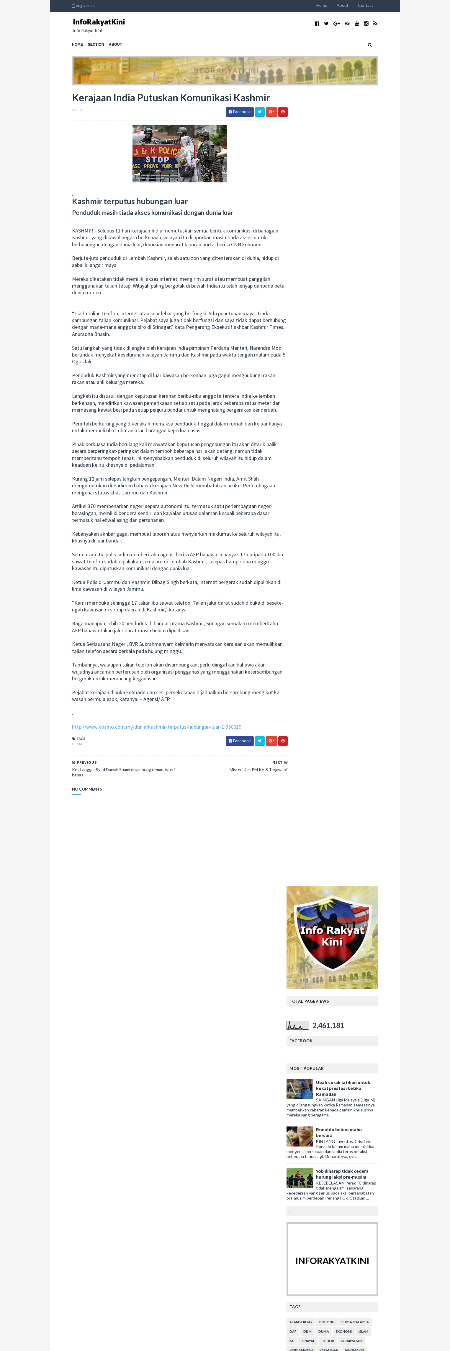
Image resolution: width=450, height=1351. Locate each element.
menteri (309, 574)
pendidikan (376, 574)
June (76, 1179)
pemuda (353, 574)
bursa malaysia (367, 527)
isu (304, 546)
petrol (335, 584)
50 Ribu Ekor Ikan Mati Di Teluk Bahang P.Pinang (114, 1116)
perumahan (312, 584)
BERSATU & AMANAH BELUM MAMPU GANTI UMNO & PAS (113, 1063)
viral (324, 603)
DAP (305, 537)
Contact (378, 5)
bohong (339, 527)
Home (334, 5)
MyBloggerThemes (170, 1343)
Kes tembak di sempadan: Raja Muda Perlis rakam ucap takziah (346, 980)
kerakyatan (363, 546)
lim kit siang (342, 565)
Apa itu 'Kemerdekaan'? (91, 1026)
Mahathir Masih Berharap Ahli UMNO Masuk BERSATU (110, 1052)
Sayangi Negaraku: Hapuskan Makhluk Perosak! (113, 1167)
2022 (71, 940)
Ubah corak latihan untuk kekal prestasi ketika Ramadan (355, 293)
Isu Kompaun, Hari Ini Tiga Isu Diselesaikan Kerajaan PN (344, 1147)
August (78, 976)
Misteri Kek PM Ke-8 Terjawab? (99, 1128)
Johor (340, 546)
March (77, 1185)
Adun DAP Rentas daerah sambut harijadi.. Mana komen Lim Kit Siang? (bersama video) (347, 1066)
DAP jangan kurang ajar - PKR (343, 1181)
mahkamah (370, 565)
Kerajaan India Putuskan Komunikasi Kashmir (111, 1134)
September (82, 971)
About (355, 5)
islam (376, 537)
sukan (348, 593)
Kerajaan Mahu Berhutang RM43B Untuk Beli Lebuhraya (111, 1097)
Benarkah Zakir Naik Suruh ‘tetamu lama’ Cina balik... (117, 1161)
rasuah (308, 593)
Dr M (320, 537)
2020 (71, 953)
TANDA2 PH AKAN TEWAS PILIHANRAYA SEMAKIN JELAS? (109, 997)
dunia (65, 764)
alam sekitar (313, 527)
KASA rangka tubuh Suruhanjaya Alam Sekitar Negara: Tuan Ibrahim (349, 1303)
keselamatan (313, 555)
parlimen (331, 574)
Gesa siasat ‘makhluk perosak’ (97, 1082)
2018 (71, 1203)
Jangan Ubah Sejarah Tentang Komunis (106, 1088)
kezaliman (341, 555)
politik (355, 584)
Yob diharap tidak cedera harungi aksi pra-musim (354, 379)
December (81, 965)
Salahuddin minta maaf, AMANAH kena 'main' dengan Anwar (347, 939)
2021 (71, 947)
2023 (71, 935)
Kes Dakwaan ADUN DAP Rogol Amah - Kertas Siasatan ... (113, 1108)
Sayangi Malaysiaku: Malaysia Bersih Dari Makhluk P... (115, 1041)
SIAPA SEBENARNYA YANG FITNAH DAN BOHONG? (109, 1018)
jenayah (321, 546)
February (79, 1192)
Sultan (367, 593)
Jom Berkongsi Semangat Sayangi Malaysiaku (111, 1032)
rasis (373, 584)
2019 (71, 958)
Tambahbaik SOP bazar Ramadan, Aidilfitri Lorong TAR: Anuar (348, 1261)
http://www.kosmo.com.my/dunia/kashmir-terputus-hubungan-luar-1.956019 (144, 747)
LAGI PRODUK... (186, 1022)
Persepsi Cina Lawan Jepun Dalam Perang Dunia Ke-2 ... (114, 1154)
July (75, 1174)
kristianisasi (313, 565)
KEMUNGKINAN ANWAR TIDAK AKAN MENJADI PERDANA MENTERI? (116, 1007)
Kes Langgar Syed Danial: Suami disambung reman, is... (116, 1143)
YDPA (340, 603)
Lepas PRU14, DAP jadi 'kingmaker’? (102, 1122)
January (78, 1197)
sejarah (329, 593)
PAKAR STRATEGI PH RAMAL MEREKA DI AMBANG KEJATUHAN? (110, 986)
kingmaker (367, 555)
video (307, 603)
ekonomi (356, 537)
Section (84, 44)
